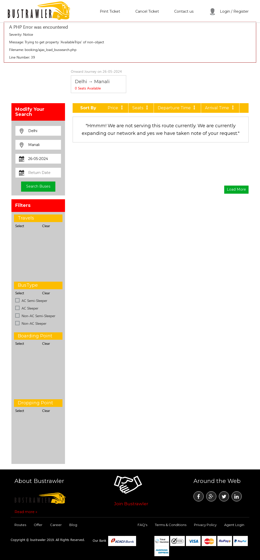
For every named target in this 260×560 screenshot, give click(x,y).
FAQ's (142, 525)
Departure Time (177, 107)
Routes (20, 525)
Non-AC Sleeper (34, 323)
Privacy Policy (205, 525)
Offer (38, 525)
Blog (73, 525)
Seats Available (88, 88)
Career (56, 525)
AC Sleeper (30, 308)
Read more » (25, 512)
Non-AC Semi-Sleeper (38, 315)
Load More (236, 189)
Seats (141, 107)
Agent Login (234, 525)
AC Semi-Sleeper (34, 300)
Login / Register (229, 11)
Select (19, 225)
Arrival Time (220, 107)
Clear (46, 225)
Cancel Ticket (147, 11)
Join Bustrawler (131, 503)
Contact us (183, 11)
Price (116, 107)
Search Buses (38, 186)
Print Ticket (110, 11)
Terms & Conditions (170, 525)
